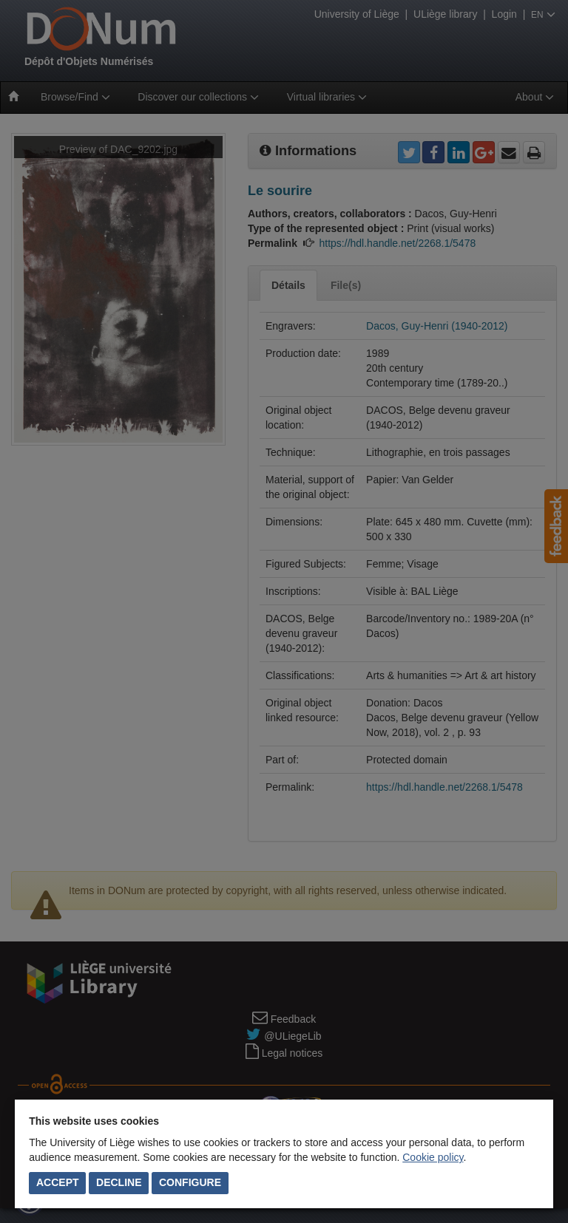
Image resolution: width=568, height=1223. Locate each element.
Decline (118, 1182)
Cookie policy (432, 1157)
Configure (190, 1182)
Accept (57, 1182)
